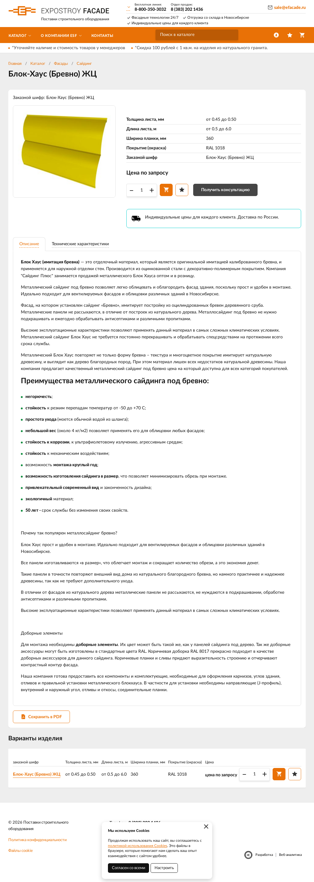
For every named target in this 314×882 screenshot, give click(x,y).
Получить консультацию (225, 190)
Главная (14, 64)
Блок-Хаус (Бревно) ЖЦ (38, 780)
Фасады (61, 64)
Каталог (37, 64)
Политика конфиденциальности (37, 846)
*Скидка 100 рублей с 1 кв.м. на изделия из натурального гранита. (201, 48)
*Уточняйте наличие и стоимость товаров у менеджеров (68, 48)
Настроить (164, 868)
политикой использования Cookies (137, 846)
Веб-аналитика (290, 861)
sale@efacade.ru (290, 8)
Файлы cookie (20, 857)
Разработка (264, 861)
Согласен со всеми (128, 868)
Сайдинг (84, 64)
